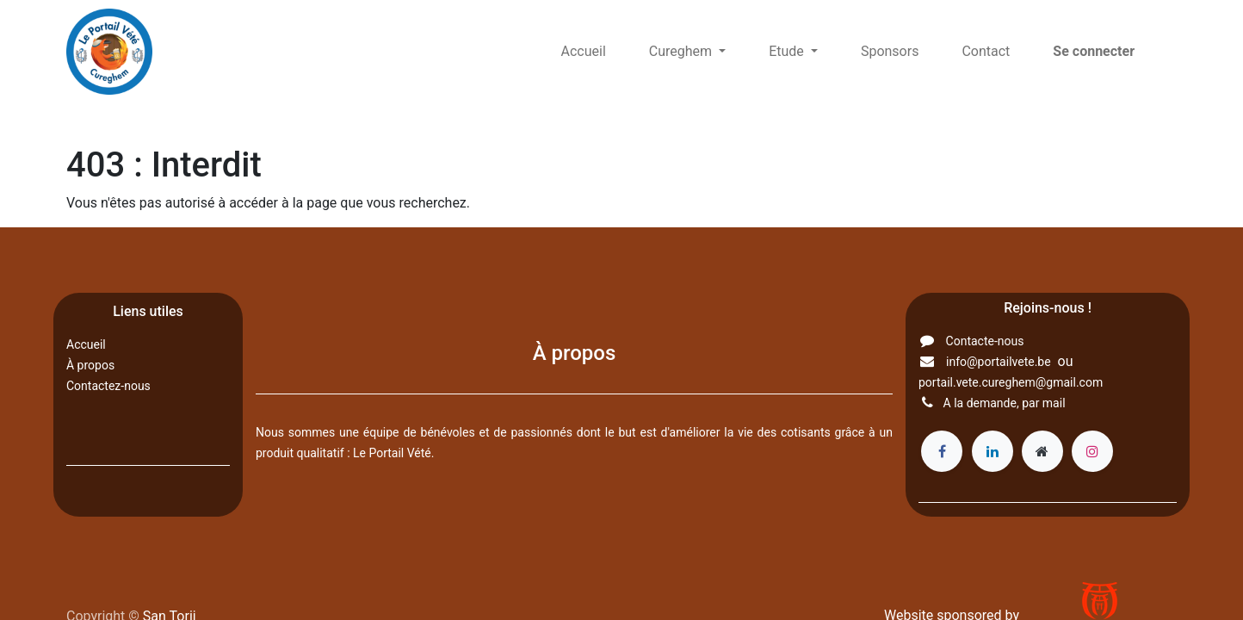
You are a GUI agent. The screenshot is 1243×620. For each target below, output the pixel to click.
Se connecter (1094, 51)
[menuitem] (584, 52)
